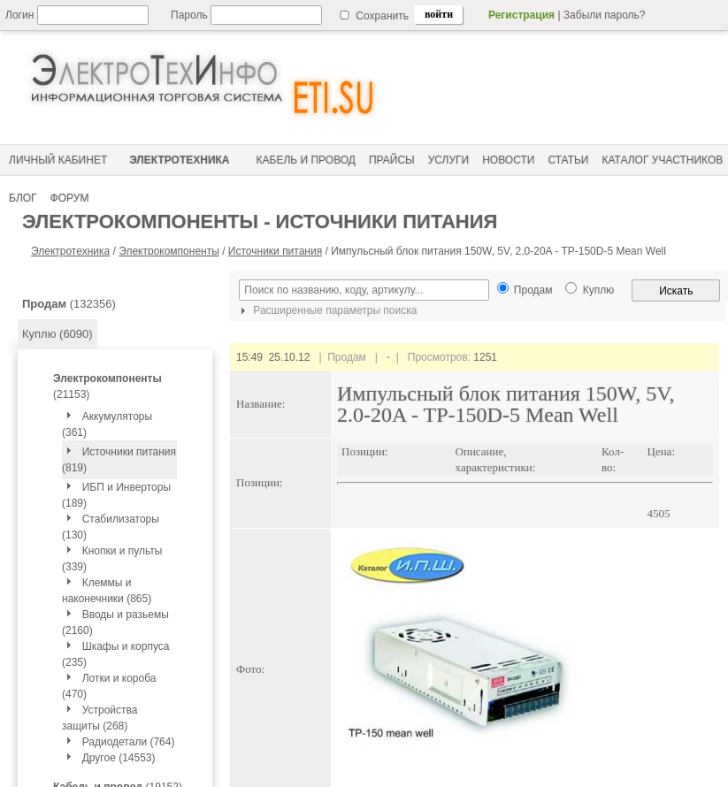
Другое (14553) (119, 758)
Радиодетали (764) (128, 742)
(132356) (69, 303)
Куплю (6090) (57, 333)
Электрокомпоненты (169, 251)
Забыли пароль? (604, 15)
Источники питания (275, 251)
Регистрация (521, 15)
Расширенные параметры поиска (326, 310)
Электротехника (70, 251)
